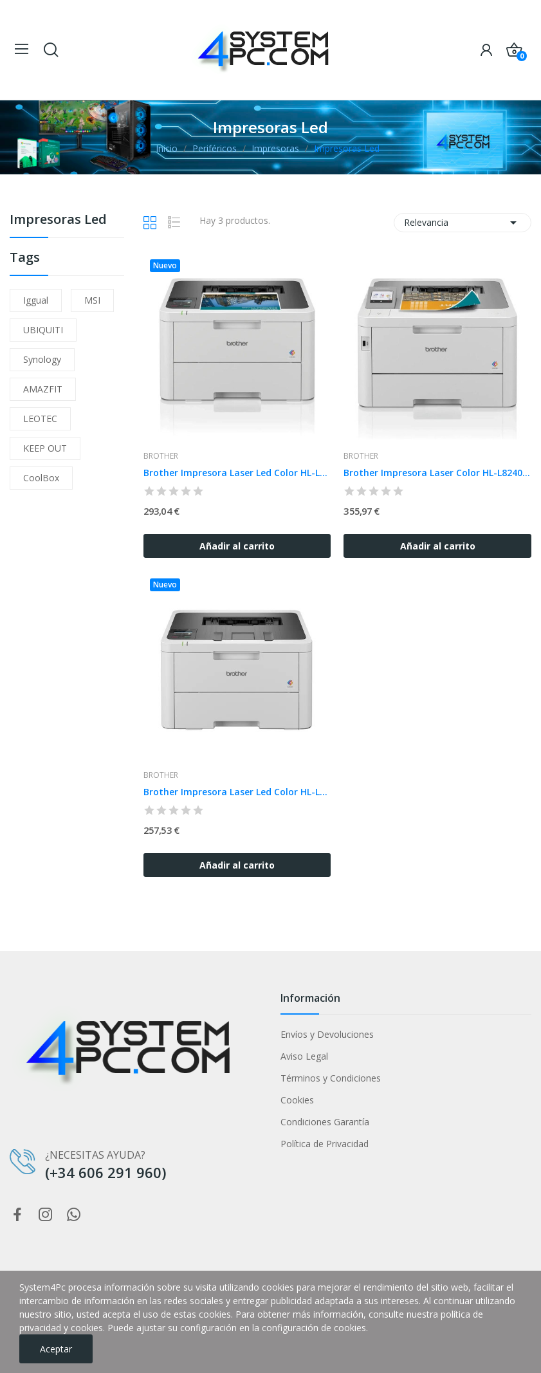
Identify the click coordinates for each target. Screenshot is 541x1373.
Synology (42, 359)
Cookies (297, 1100)
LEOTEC (40, 418)
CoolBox (41, 478)
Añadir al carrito (237, 546)
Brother (160, 456)
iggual (35, 300)
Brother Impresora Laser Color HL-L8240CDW (437, 472)
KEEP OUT (45, 448)
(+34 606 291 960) (105, 1172)
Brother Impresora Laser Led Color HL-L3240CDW (237, 472)
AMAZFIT (42, 389)
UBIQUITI (43, 330)
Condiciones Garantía (324, 1122)
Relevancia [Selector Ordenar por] (462, 222)
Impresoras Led (58, 220)
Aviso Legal (304, 1056)
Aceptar (56, 1349)
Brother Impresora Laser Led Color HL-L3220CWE (237, 792)
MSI (92, 300)
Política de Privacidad (324, 1144)
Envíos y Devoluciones (327, 1034)
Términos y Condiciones (330, 1078)
